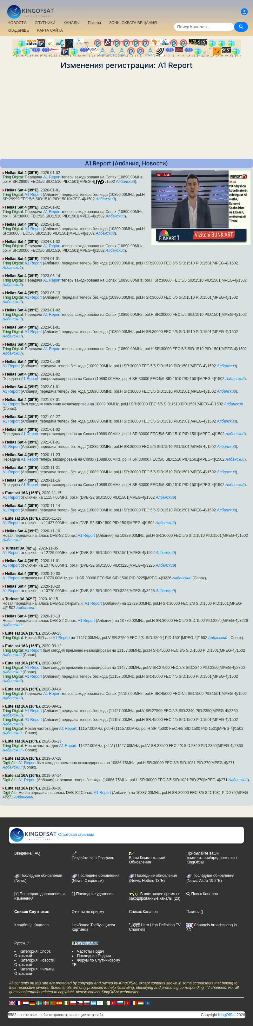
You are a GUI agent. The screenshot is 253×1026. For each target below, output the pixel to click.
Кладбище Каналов (31, 925)
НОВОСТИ (17, 23)
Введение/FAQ (27, 853)
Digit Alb (10, 763)
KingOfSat (227, 1015)
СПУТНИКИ (45, 23)
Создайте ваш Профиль (93, 855)
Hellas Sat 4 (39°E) (21, 172)
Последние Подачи (94, 956)
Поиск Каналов (202, 894)
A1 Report (51, 177)
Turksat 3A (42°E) (20, 548)
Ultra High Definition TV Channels (155, 927)
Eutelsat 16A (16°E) (22, 493)
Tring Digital (13, 177)
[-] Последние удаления (93, 894)
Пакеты (94, 23)
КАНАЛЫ (71, 23)
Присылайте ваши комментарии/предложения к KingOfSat (211, 857)
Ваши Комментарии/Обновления (147, 858)
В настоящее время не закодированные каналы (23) (154, 896)
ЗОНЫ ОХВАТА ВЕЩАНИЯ (133, 23)
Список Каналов (143, 911)
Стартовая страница (52, 834)
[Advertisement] (126, 114)
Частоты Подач (90, 951)
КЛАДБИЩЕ (18, 30)
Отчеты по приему (88, 911)
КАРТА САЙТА (50, 30)
